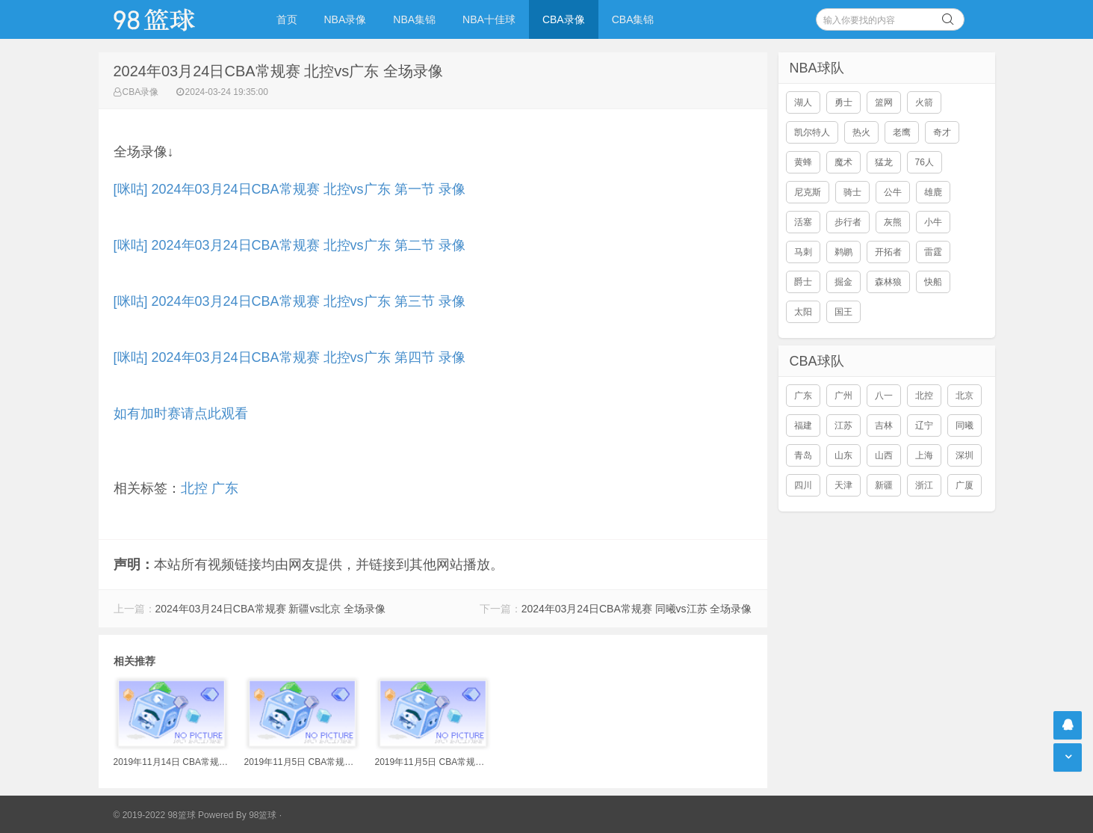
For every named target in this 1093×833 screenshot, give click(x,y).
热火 (861, 132)
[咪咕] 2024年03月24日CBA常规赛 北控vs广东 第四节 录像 (289, 357)
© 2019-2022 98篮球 (155, 815)
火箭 (924, 102)
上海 (924, 455)
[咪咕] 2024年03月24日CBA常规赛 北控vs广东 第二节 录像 (289, 245)
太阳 (803, 312)
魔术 (843, 162)
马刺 (803, 252)
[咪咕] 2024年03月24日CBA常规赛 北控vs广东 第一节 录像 (289, 189)
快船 (933, 282)
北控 (194, 488)
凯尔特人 (812, 132)
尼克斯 (807, 192)
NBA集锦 (414, 19)
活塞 (803, 222)
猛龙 (884, 162)
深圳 (964, 455)
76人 (924, 162)
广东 (224, 488)
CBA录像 (563, 19)
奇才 (942, 132)
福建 (803, 425)
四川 (803, 485)
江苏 (843, 425)
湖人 (803, 102)
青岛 (803, 455)
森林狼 (888, 282)
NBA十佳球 (488, 19)
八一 (884, 395)
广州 (843, 395)
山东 (843, 455)
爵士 (803, 282)
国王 (843, 312)
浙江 (924, 485)
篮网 (884, 102)
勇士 (843, 102)
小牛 (933, 222)
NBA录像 (345, 19)
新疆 (884, 485)
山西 (884, 455)
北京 (964, 395)
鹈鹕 (843, 252)
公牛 (893, 192)
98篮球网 (173, 19)
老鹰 (902, 132)
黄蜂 (803, 162)
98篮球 (262, 815)
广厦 (964, 485)
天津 (843, 485)
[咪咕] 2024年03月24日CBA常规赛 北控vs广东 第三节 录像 (289, 301)
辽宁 (924, 425)
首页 (286, 19)
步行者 (848, 222)
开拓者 (888, 252)
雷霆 (933, 252)
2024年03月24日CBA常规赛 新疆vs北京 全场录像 (270, 609)
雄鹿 (933, 192)
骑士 (852, 192)
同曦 (964, 425)
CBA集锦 (633, 19)
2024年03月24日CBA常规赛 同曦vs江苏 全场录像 (636, 609)
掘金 (843, 282)
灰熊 (893, 222)
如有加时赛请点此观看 (181, 413)
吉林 (884, 425)
